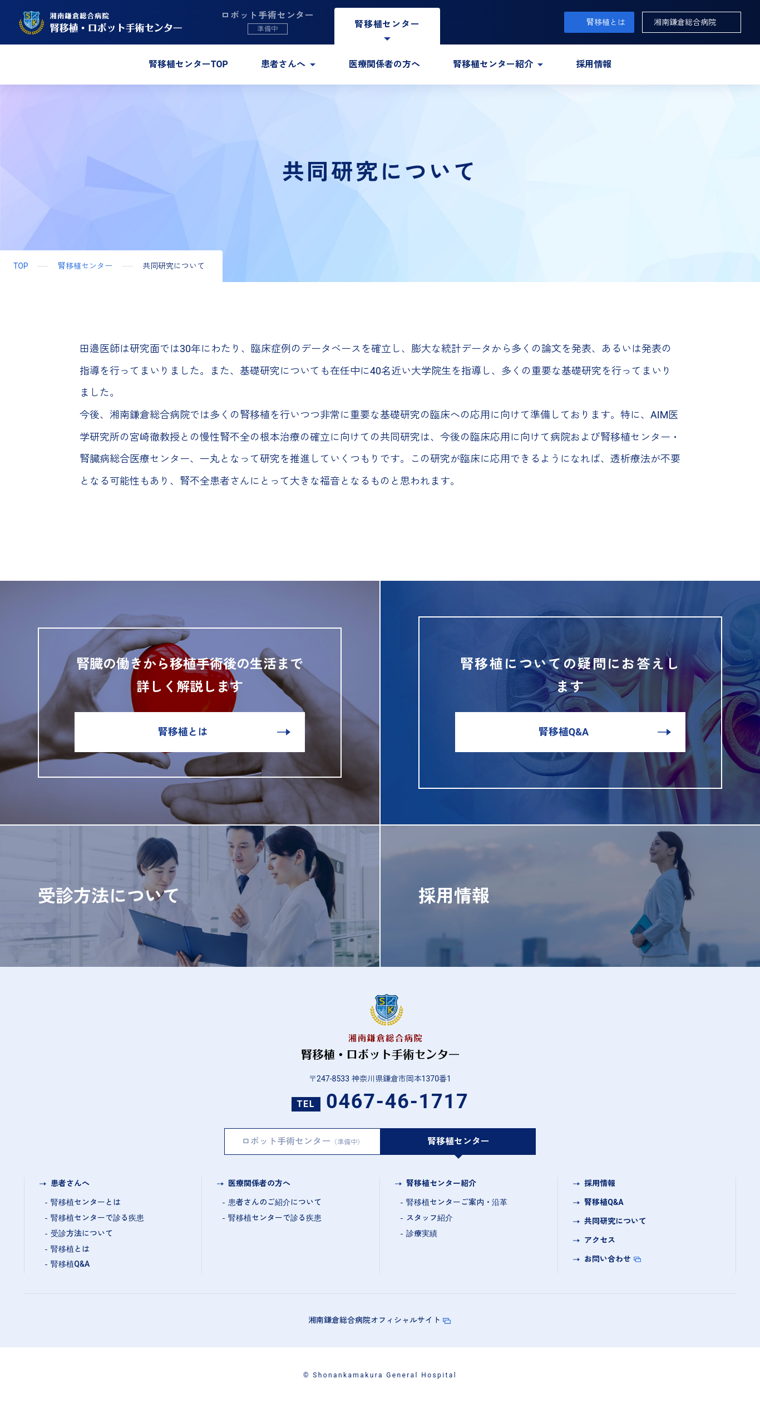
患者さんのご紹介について (275, 1202)
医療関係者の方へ (384, 64)
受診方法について (82, 1233)
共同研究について (615, 1221)
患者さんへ (283, 64)
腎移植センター (85, 265)
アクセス (599, 1240)
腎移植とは (605, 22)
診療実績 (421, 1233)
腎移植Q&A (70, 1263)
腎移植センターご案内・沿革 (456, 1202)
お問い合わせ (607, 1258)
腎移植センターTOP (188, 64)
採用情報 (593, 64)
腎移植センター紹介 (493, 64)
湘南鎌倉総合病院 (685, 22)
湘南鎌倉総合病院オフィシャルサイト (374, 1320)
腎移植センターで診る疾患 (97, 1217)
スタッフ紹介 (429, 1217)
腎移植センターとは (86, 1202)
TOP (20, 265)
